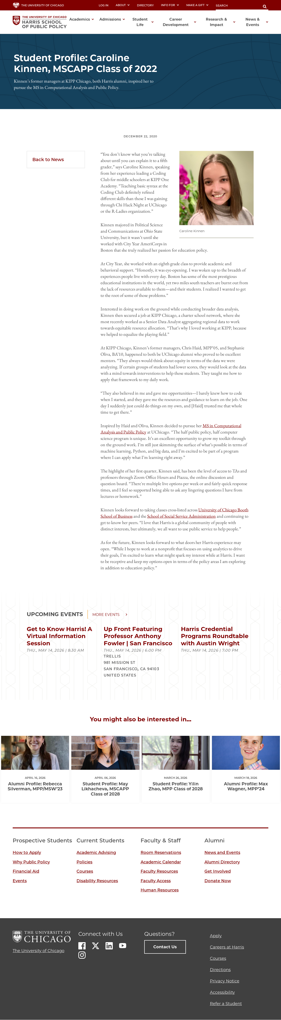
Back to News (48, 159)
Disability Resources (97, 880)
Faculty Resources (159, 871)
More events (106, 614)
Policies (84, 862)
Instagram (82, 955)
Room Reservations (161, 852)
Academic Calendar (161, 862)
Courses (85, 871)
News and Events (222, 852)
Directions (220, 969)
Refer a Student (226, 1003)
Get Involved (217, 871)
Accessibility (222, 992)
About (123, 5)
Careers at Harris (227, 947)
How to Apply (27, 852)
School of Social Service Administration (181, 516)
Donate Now (217, 880)
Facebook (82, 945)
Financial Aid (26, 871)
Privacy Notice (224, 981)
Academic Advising (96, 852)
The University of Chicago (38, 950)
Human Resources (160, 890)
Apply (216, 935)
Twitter (95, 945)
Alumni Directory (222, 862)
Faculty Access (156, 880)
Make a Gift (197, 5)
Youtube (122, 945)
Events (20, 880)
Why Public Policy (31, 862)
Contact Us (165, 946)
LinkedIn (109, 945)
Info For (170, 5)
